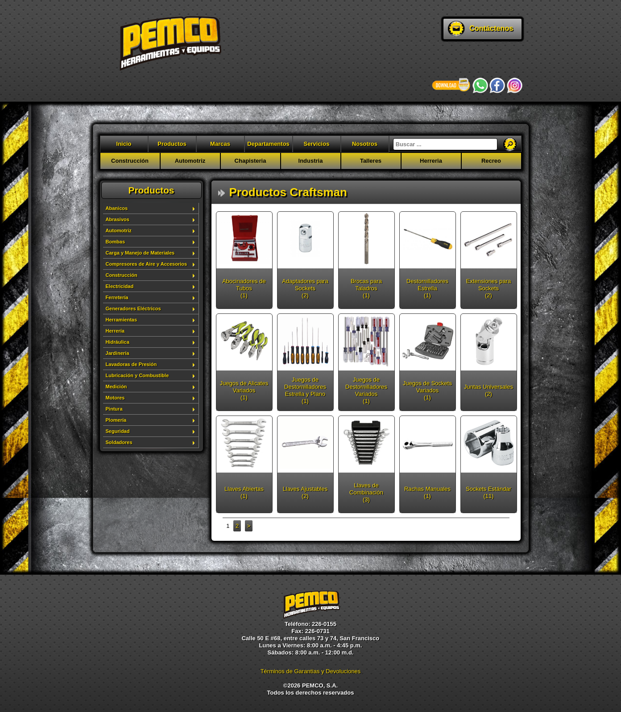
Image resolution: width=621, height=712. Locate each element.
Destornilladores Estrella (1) (427, 288)
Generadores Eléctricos (133, 308)
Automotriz (190, 160)
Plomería (116, 420)
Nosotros (364, 143)
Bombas (115, 241)
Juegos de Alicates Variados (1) (244, 390)
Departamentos (268, 143)
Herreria (431, 160)
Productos (171, 143)
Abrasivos (117, 219)
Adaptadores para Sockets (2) (305, 288)
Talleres (370, 160)
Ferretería (117, 297)
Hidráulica (117, 342)
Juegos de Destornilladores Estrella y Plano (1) (305, 390)
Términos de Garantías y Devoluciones (311, 671)
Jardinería (117, 353)
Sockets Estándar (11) (488, 492)
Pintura (114, 409)
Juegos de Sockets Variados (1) (427, 390)
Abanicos (117, 208)
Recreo (491, 160)
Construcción (130, 160)
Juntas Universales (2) (488, 390)
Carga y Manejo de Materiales (140, 252)
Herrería (115, 330)
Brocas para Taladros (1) (366, 288)
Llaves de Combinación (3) (366, 492)
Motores (115, 397)
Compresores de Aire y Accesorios (146, 264)
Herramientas (121, 319)
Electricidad (120, 286)
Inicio (124, 143)
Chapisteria (250, 160)
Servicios (317, 143)
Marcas (220, 143)
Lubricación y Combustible (137, 375)
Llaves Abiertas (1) (244, 492)
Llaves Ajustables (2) (305, 492)
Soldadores (119, 442)
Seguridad (118, 431)
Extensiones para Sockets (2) (488, 288)
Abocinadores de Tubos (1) (244, 288)
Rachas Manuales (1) (427, 492)
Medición (116, 386)
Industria (310, 160)
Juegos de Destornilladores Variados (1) (366, 390)
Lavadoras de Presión (131, 364)
